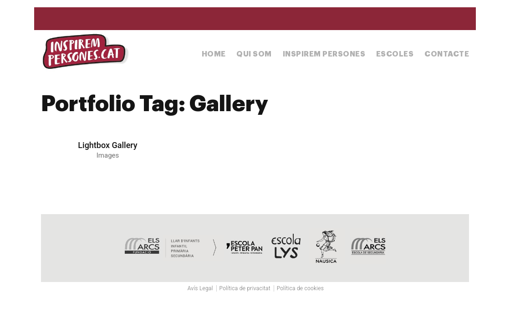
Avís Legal (200, 288)
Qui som (254, 54)
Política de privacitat (244, 288)
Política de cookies (300, 288)
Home (214, 54)
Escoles (395, 54)
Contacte (446, 54)
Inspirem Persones (324, 54)
